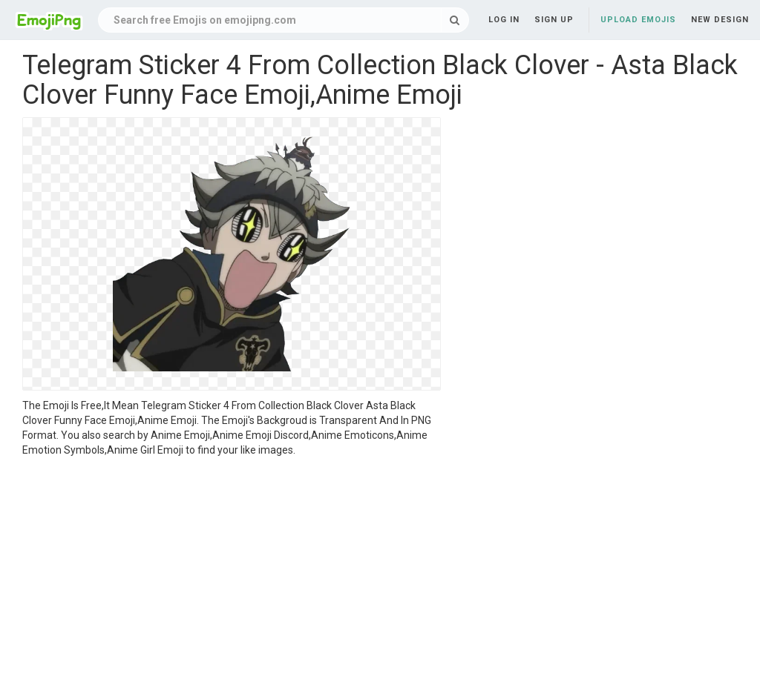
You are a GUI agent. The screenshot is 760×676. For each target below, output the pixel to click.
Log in (504, 19)
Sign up (554, 19)
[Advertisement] (231, 568)
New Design (720, 19)
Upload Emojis (638, 19)
